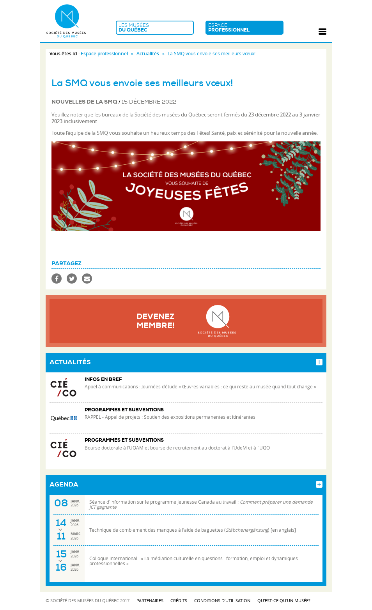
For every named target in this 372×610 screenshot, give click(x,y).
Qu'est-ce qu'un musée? (283, 600)
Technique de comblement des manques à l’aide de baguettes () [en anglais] (192, 530)
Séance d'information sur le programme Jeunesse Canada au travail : (201, 504)
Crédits (178, 600)
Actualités (147, 53)
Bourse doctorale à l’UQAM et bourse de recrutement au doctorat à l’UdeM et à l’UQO (177, 448)
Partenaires (149, 600)
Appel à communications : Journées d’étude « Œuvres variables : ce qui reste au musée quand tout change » (200, 387)
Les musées (155, 27)
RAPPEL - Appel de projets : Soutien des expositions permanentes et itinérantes (170, 417)
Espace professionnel (104, 53)
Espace (244, 27)
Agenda (64, 484)
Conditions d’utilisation (222, 600)
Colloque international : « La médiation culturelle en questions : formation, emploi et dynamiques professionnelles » (193, 560)
